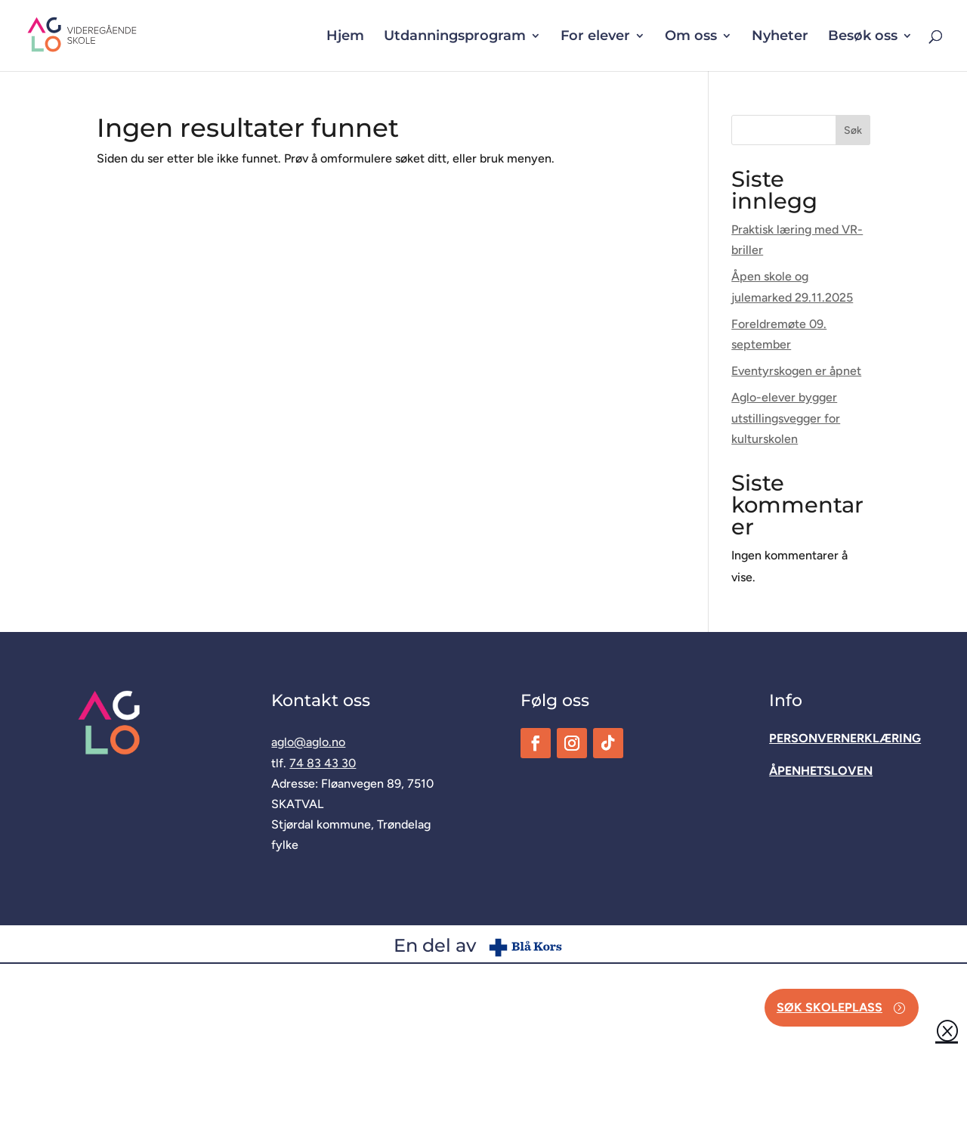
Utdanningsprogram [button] (455, 37)
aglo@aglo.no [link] (308, 742)
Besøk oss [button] (862, 37)
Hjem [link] (345, 37)
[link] (106, 34)
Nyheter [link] (780, 37)
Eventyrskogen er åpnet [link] (796, 371)
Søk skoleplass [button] (829, 1007)
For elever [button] (595, 37)
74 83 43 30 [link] (322, 763)
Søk (853, 130)
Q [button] (946, 1029)
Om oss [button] (691, 37)
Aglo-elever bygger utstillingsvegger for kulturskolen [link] (785, 417)
